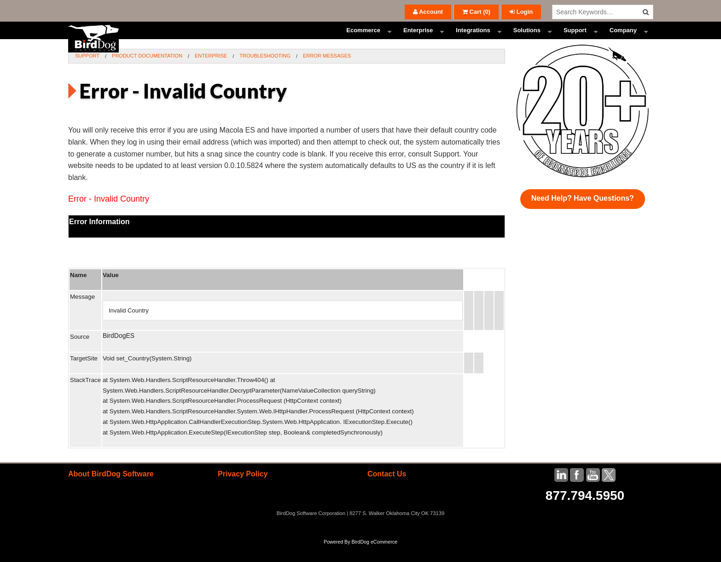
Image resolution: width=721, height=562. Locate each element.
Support (575, 38)
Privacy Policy (243, 491)
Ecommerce (363, 38)
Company (623, 38)
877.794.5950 (585, 512)
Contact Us (386, 491)
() (476, 11)
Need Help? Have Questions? (582, 215)
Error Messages (327, 72)
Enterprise (418, 38)
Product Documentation (147, 72)
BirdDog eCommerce (374, 558)
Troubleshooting (265, 72)
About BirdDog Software (111, 491)
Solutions (527, 38)
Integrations (473, 38)
